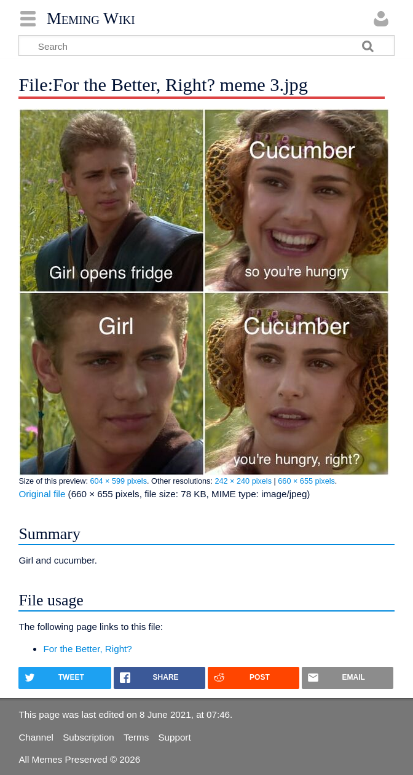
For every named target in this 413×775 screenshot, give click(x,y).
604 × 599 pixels (118, 481)
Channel (35, 737)
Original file (41, 494)
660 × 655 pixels (306, 481)
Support (174, 737)
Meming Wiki (91, 18)
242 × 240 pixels (243, 481)
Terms (136, 737)
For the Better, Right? (87, 648)
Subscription (88, 737)
